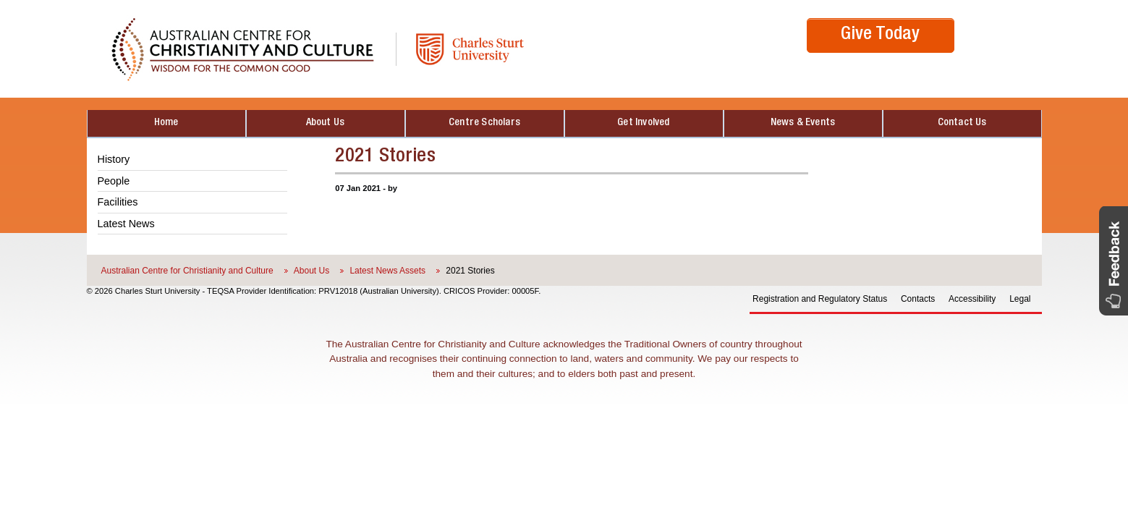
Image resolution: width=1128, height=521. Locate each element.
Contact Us (962, 123)
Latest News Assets (387, 271)
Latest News (126, 223)
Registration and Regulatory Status (819, 299)
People (114, 181)
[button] (1113, 260)
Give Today (880, 35)
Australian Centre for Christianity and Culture (187, 271)
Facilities (118, 202)
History (114, 159)
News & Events (803, 123)
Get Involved (643, 123)
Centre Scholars (484, 123)
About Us (325, 123)
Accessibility (972, 299)
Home (166, 123)
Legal (1019, 299)
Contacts (918, 299)
